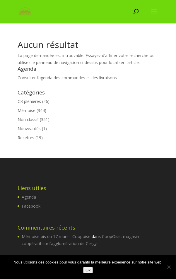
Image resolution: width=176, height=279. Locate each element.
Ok (88, 270)
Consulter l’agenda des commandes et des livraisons (67, 77)
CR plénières (29, 101)
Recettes (26, 137)
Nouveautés (29, 128)
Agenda (29, 197)
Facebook (31, 206)
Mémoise (26, 110)
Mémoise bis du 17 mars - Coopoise (56, 236)
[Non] (169, 267)
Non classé (28, 119)
